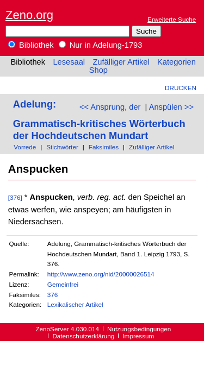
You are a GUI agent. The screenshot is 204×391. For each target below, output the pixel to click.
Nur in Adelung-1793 (101, 45)
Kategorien (176, 62)
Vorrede (25, 146)
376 (52, 294)
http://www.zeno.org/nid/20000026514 (100, 274)
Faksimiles (104, 146)
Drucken (180, 87)
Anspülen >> (171, 107)
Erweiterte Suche (171, 19)
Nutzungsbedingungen (139, 328)
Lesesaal (69, 62)
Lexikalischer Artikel (75, 304)
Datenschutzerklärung (83, 335)
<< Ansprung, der (109, 107)
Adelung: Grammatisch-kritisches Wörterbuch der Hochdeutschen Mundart (99, 119)
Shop (98, 70)
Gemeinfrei (62, 284)
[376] (15, 197)
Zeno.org (29, 15)
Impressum (138, 335)
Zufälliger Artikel (120, 62)
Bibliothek (31, 45)
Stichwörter (62, 146)
